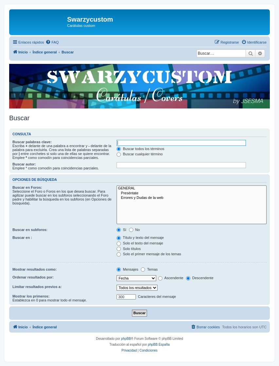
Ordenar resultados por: (33, 277)
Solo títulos (128, 249)
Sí (121, 230)
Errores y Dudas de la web (191, 198)
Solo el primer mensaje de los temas (149, 254)
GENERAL (191, 188)
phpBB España (159, 344)
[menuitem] (52, 42)
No (134, 230)
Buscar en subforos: (29, 230)
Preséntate (191, 193)
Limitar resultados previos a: (37, 287)
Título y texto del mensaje (140, 238)
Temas (149, 269)
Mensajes (127, 269)
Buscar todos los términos (140, 149)
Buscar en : (22, 238)
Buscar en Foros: (27, 187)
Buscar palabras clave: (32, 142)
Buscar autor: (24, 164)
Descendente (200, 278)
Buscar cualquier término (140, 154)
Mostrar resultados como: (34, 269)
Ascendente (170, 278)
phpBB (126, 338)
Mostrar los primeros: (30, 296)
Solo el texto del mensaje (140, 243)
